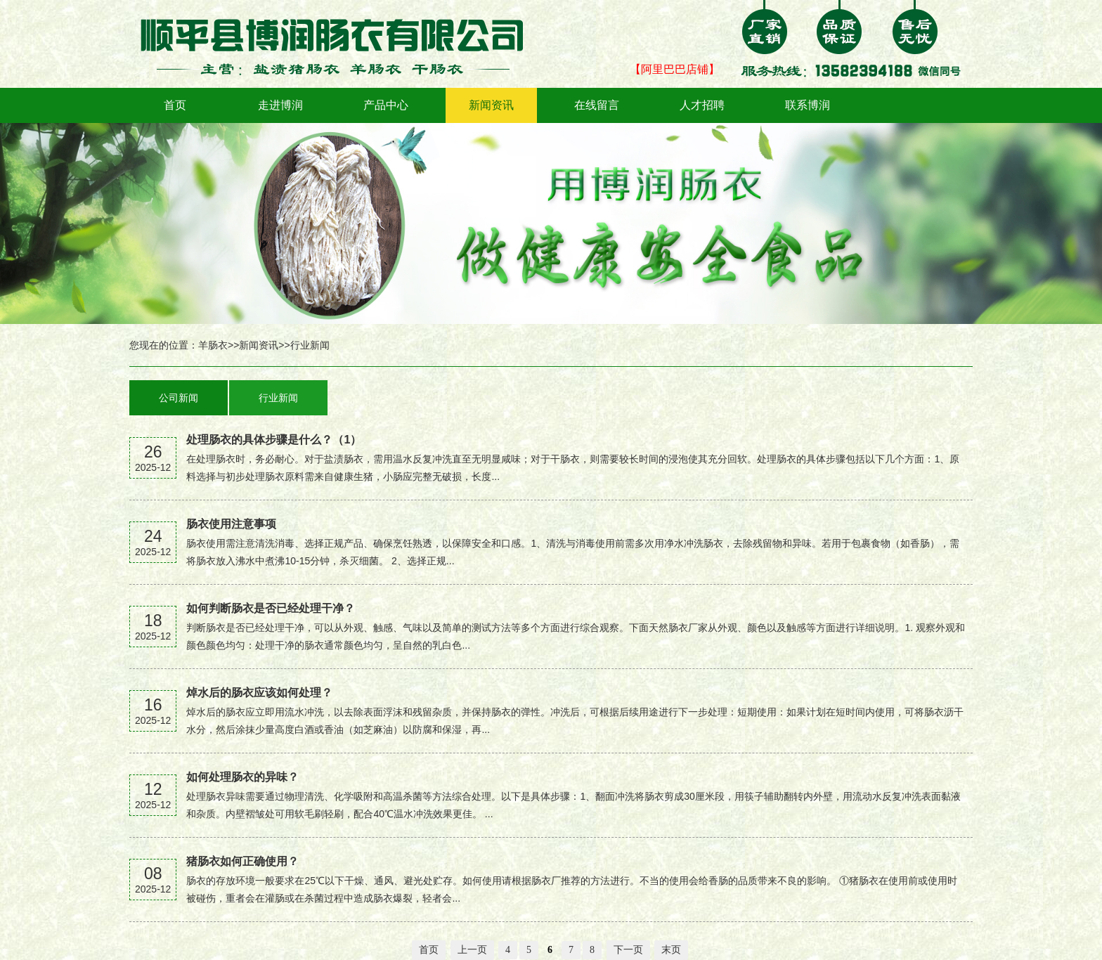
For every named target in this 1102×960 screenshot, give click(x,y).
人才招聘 (702, 105)
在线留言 (596, 105)
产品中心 (385, 105)
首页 (175, 105)
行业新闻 (310, 345)
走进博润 (280, 105)
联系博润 (807, 105)
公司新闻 (178, 397)
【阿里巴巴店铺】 (675, 69)
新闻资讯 (491, 105)
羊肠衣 (213, 345)
